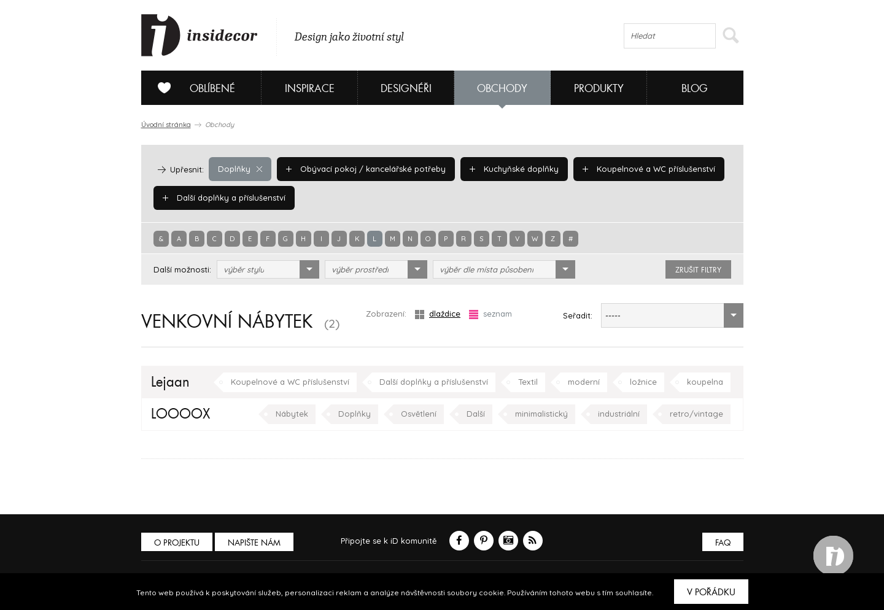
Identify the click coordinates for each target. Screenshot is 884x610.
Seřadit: (577, 315)
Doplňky (240, 169)
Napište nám (254, 543)
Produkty (599, 88)
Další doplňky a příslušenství (224, 198)
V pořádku (711, 592)
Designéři (406, 88)
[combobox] (268, 269)
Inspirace (310, 88)
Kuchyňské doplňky (514, 169)
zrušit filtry (698, 270)
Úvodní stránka (166, 124)
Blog (694, 88)
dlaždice (437, 314)
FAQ (723, 543)
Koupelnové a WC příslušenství (649, 169)
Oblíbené (192, 88)
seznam (490, 314)
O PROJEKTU (177, 543)
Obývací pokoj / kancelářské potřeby (366, 169)
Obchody (502, 88)
